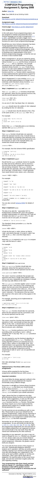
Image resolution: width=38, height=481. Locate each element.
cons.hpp (19, 426)
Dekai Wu (11, 11)
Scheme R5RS (20, 204)
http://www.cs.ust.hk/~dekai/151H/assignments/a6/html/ (19, 24)
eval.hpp (27, 426)
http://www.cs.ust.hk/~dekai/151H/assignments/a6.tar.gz (20, 19)
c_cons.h (5, 426)
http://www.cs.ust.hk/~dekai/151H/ (22, 27)
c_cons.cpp (12, 426)
